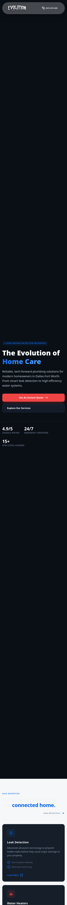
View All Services (54, 813)
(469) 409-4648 (50, 8)
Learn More (15, 875)
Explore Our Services (18, 408)
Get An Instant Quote (33, 398)
